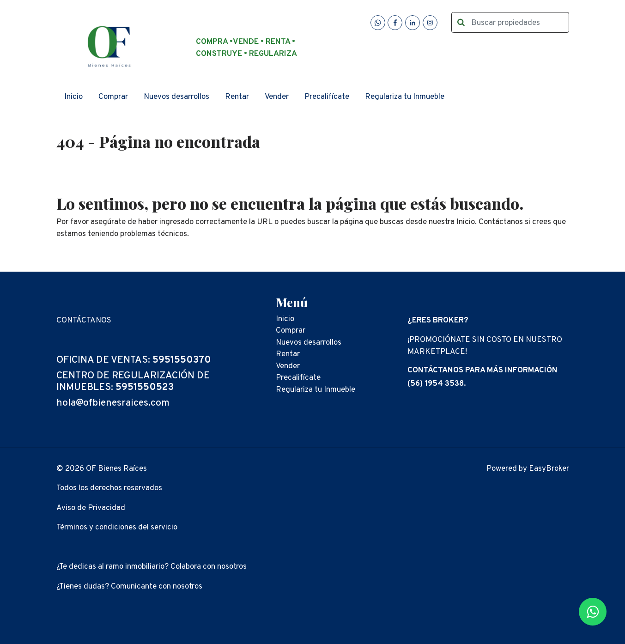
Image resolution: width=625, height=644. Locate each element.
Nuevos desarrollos (176, 97)
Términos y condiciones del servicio (116, 527)
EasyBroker (549, 469)
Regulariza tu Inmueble (404, 97)
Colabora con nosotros (208, 567)
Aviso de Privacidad (90, 508)
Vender (277, 97)
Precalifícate (326, 97)
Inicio (73, 97)
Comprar (113, 97)
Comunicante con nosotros (156, 587)
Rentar (237, 97)
